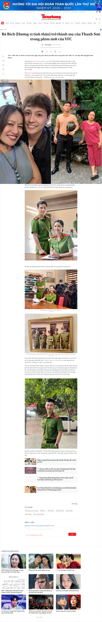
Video (94, 23)
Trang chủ (2, 23)
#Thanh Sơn (60, 511)
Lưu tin (3, 65)
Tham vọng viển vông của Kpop (66, 611)
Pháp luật (46, 23)
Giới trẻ (40, 23)
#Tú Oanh (51, 511)
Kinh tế (12, 23)
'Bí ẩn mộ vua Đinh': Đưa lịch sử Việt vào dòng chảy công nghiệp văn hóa (40, 612)
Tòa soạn (74, 12)
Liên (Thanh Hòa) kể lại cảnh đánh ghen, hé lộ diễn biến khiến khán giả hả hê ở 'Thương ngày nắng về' (56, 489)
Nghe (3, 56)
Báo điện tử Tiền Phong (51, 17)
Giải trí (72, 23)
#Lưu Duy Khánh (39, 514)
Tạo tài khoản (38, 525)
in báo (55, 52)
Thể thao (52, 23)
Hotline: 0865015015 (29, 12)
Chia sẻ (3, 61)
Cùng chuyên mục (10, 551)
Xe (63, 23)
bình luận (60, 52)
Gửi (72, 534)
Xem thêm (99, 23)
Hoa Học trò (66, 12)
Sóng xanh (17, 23)
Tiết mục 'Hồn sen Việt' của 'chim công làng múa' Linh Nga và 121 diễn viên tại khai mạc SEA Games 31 (56, 470)
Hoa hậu (90, 23)
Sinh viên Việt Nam (56, 12)
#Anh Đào (69, 511)
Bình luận (3, 69)
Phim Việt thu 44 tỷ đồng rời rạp (39, 570)
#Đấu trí (43, 511)
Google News (100, 29)
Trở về (3, 74)
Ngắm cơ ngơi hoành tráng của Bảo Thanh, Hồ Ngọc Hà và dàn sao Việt (56, 461)
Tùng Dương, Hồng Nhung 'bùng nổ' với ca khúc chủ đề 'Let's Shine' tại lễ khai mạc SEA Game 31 (55, 479)
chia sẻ (42, 52)
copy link (51, 52)
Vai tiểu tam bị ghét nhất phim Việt (67, 590)
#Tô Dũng (28, 514)
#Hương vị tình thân (31, 511)
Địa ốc (23, 23)
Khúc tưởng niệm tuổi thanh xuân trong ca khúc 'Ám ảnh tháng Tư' (12, 591)
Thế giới (35, 23)
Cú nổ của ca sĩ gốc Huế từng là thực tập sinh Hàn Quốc (13, 612)
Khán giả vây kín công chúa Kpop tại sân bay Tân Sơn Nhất (40, 591)
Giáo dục (78, 23)
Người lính (58, 23)
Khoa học (83, 23)
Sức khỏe (29, 23)
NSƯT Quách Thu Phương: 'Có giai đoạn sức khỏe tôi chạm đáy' (12, 571)
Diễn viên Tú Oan (29, 73)
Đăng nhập (28, 525)
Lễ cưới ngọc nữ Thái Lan (65, 570)
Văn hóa (67, 23)
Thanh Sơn (40, 187)
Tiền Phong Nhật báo (43, 12)
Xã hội (7, 23)
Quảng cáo (82, 12)
